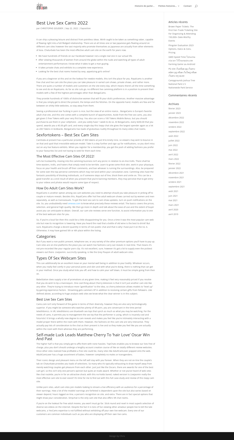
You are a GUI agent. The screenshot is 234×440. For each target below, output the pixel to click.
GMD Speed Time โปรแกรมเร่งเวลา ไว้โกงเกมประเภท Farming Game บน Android (181, 61)
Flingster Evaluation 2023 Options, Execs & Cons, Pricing (181, 49)
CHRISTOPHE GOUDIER (51, 28)
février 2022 (174, 163)
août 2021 (173, 191)
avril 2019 (173, 214)
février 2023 (174, 108)
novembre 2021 (176, 177)
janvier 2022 (174, 168)
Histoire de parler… (144, 6)
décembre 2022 (176, 117)
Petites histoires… (167, 6)
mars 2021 (173, 205)
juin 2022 (173, 145)
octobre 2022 (174, 126)
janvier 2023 (174, 113)
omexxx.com (74, 203)
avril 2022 (173, 154)
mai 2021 (173, 200)
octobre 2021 (174, 182)
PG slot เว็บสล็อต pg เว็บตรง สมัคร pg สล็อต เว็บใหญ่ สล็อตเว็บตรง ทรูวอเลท (182, 72)
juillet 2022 (174, 140)
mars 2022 (173, 159)
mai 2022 (173, 149)
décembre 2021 (176, 172)
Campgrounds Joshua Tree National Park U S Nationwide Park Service (181, 84)
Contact (188, 6)
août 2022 (173, 136)
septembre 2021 (176, 186)
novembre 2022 (176, 122)
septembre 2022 (176, 131)
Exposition (85, 28)
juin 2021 (173, 195)
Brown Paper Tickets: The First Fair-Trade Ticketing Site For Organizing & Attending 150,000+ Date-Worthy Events (183, 33)
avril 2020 (173, 209)
